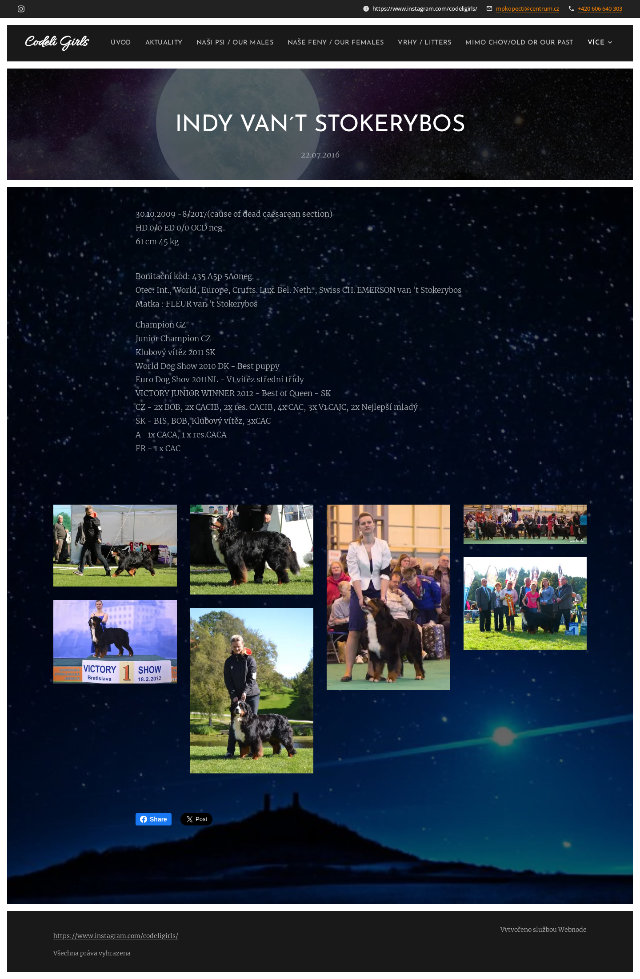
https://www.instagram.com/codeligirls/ (115, 936)
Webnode (572, 930)
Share (153, 819)
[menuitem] (222, 43)
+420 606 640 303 (600, 8)
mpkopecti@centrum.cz (527, 8)
